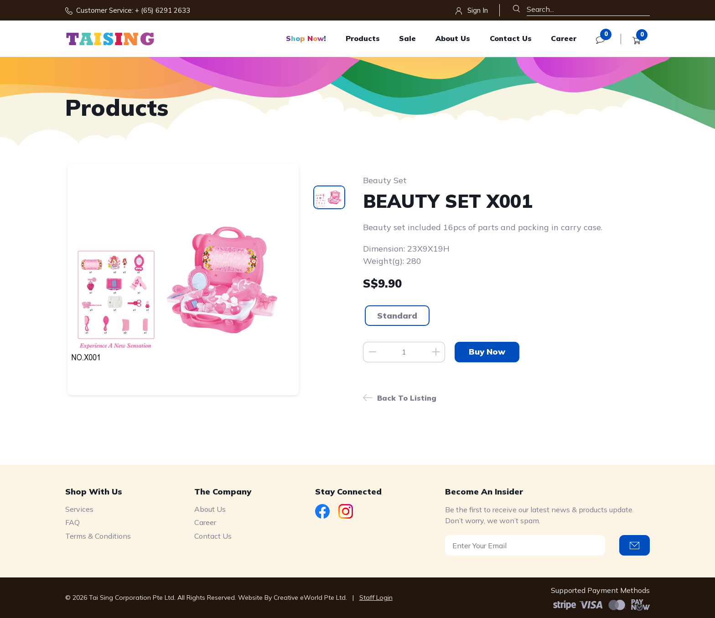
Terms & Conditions (98, 536)
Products (363, 38)
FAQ (72, 522)
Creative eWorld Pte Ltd (310, 597)
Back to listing (406, 397)
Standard (397, 315)
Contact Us (511, 38)
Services (79, 509)
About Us (452, 38)
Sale (407, 38)
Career (563, 38)
